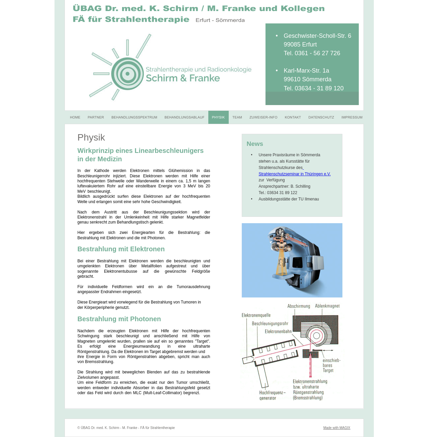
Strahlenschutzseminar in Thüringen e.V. (295, 174)
